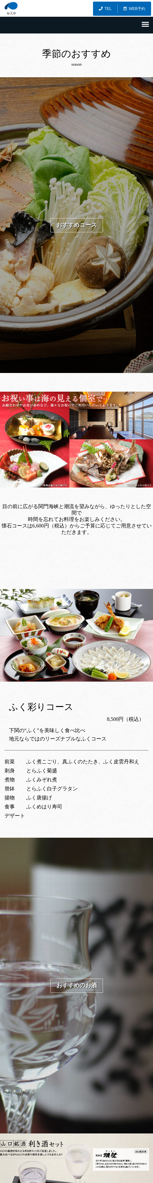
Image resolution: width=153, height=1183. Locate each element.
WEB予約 (134, 8)
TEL (105, 8)
